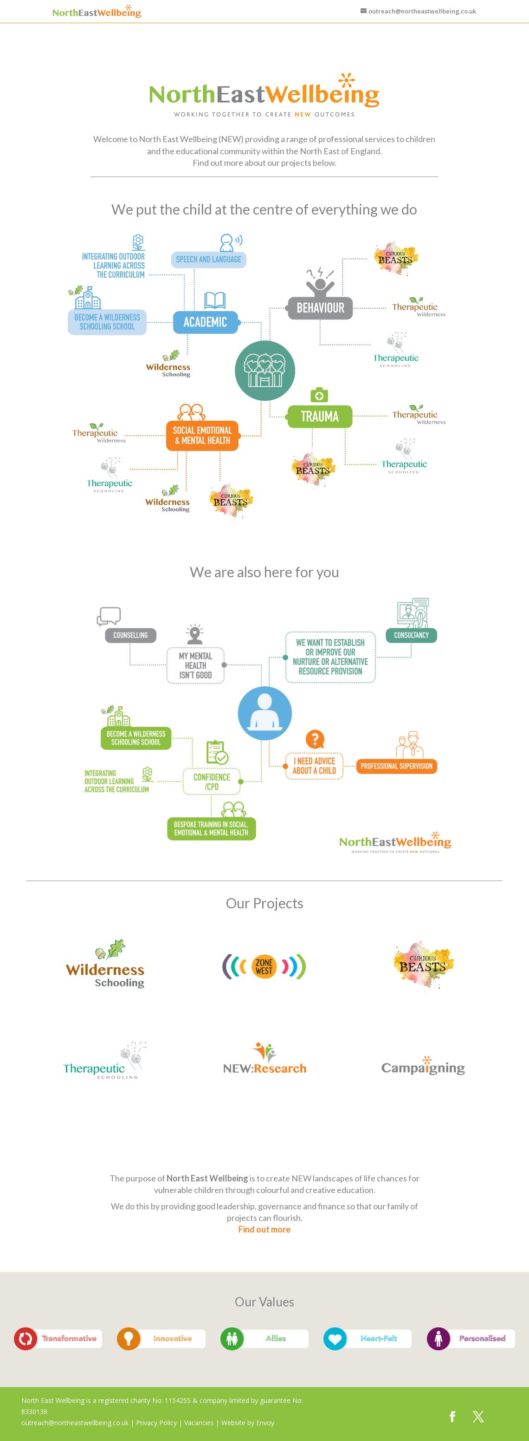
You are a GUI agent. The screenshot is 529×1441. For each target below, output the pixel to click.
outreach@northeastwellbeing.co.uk (75, 1422)
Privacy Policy (156, 1422)
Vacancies (199, 1422)
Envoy (265, 1422)
